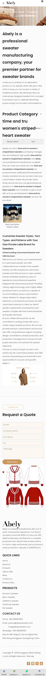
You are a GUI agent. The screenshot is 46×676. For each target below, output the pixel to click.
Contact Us (13, 407)
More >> (39, 128)
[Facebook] (28, 663)
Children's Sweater (10, 601)
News (4, 575)
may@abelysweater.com (19, 627)
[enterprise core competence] (23, 375)
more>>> (6, 363)
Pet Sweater (7, 608)
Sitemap (30, 656)
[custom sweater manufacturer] (23, 486)
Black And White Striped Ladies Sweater (12, 225)
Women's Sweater (10, 593)
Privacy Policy (8, 582)
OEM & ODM (7, 571)
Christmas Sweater (10, 604)
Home (5, 560)
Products (6, 568)
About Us (6, 564)
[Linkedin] (32, 663)
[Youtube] (41, 663)
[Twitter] (37, 663)
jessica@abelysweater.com (20, 623)
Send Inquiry (12, 462)
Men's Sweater (8, 597)
